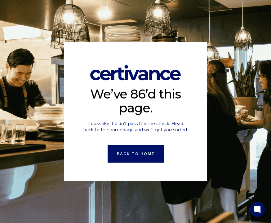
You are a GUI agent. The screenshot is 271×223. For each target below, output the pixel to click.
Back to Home (135, 153)
